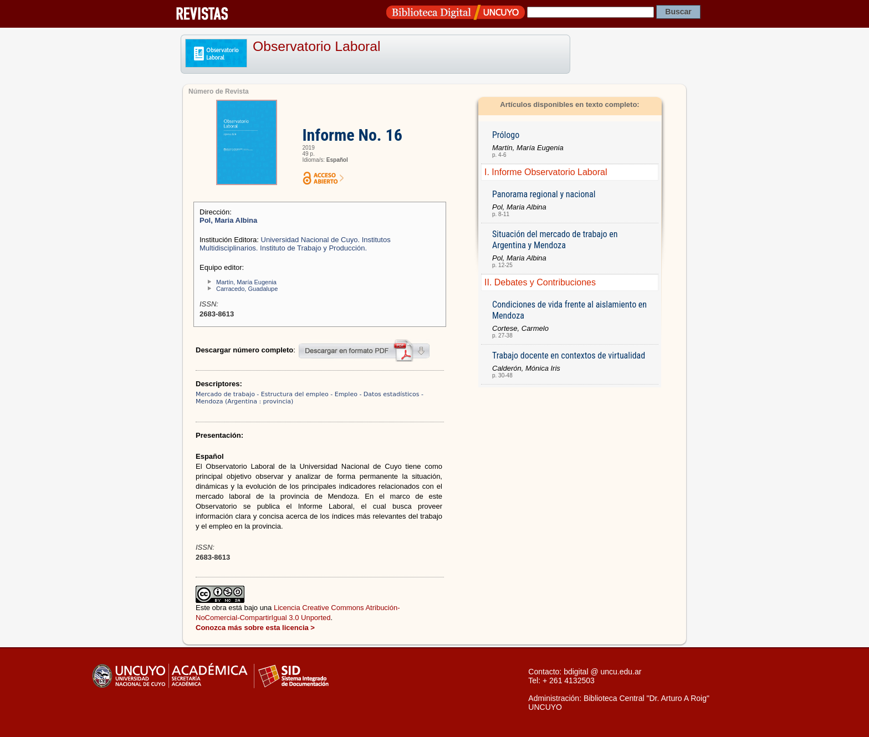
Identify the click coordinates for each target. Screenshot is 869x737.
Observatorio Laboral (317, 46)
